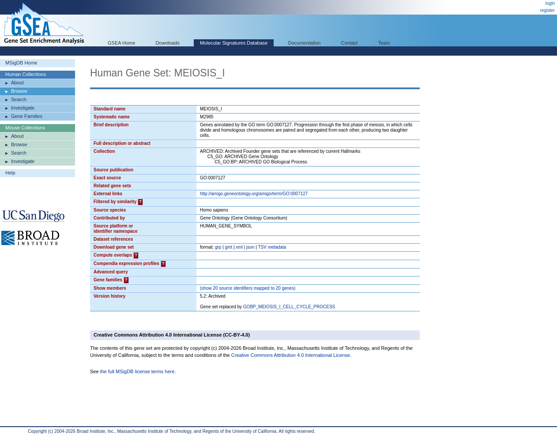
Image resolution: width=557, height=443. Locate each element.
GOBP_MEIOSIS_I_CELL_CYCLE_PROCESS (289, 306)
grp (218, 247)
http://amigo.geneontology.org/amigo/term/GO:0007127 (254, 193)
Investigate (22, 107)
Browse (19, 91)
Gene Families (26, 116)
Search (18, 99)
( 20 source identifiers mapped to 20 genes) (247, 288)
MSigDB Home (21, 62)
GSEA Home (121, 42)
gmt (229, 247)
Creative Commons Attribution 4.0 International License (290, 355)
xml (239, 247)
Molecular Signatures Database (233, 42)
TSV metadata (272, 247)
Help (10, 172)
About (17, 82)
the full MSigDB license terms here (137, 371)
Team (384, 42)
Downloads (167, 42)
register (547, 10)
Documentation (304, 42)
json (250, 247)
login (550, 3)
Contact (349, 42)
